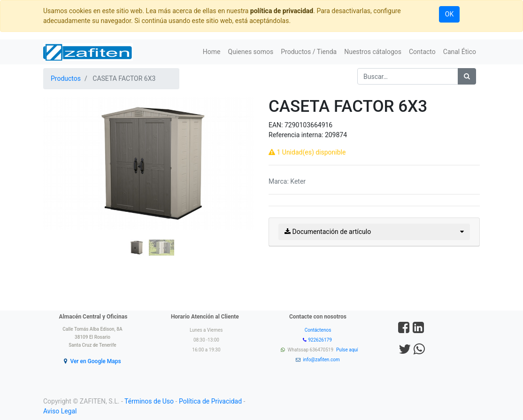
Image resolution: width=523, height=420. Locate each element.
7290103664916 (308, 125)
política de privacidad (281, 11)
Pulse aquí (347, 349)
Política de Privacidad (210, 401)
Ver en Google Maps (95, 361)
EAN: (277, 125)
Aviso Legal (60, 411)
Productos (66, 78)
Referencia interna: (297, 135)
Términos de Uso (149, 401)
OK (449, 14)
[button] (59, 191)
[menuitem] (211, 52)
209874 (336, 135)
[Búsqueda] (467, 76)
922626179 (320, 339)
